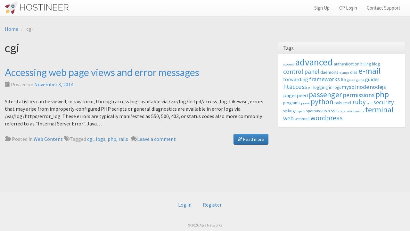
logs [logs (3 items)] (337, 87)
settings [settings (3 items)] (289, 111)
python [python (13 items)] (322, 101)
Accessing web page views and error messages (102, 72)
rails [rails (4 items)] (338, 102)
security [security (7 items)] (383, 102)
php (112, 139)
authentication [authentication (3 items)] (346, 64)
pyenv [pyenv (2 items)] (305, 103)
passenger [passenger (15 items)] (325, 94)
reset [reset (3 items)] (347, 103)
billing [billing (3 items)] (365, 64)
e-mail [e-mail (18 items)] (369, 71)
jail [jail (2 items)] (310, 88)
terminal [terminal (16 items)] (379, 110)
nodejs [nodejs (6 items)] (378, 86)
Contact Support (383, 8)
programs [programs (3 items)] (291, 103)
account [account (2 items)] (288, 64)
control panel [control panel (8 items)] (301, 71)
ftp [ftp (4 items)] (343, 79)
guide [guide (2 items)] (360, 80)
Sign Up (322, 8)
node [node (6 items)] (363, 86)
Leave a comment (156, 139)
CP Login (348, 8)
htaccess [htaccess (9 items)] (295, 86)
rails (123, 139)
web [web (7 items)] (288, 118)
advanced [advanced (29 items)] (314, 62)
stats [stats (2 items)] (341, 111)
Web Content (48, 139)
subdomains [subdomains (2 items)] (355, 111)
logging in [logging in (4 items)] (322, 87)
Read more (251, 139)
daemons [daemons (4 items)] (329, 72)
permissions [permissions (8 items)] (358, 95)
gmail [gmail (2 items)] (351, 80)
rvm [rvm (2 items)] (370, 103)
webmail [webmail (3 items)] (302, 119)
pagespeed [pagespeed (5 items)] (295, 95)
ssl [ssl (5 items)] (334, 110)
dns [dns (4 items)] (353, 72)
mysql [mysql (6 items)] (349, 86)
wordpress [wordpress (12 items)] (326, 117)
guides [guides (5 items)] (372, 79)
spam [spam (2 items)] (301, 111)
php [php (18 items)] (382, 94)
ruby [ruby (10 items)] (359, 102)
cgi (90, 139)
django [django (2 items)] (344, 73)
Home (11, 29)
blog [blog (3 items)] (376, 64)
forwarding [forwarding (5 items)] (295, 79)
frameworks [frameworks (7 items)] (324, 79)
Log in (185, 204)
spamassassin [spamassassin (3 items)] (318, 111)
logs (100, 139)
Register (212, 204)
